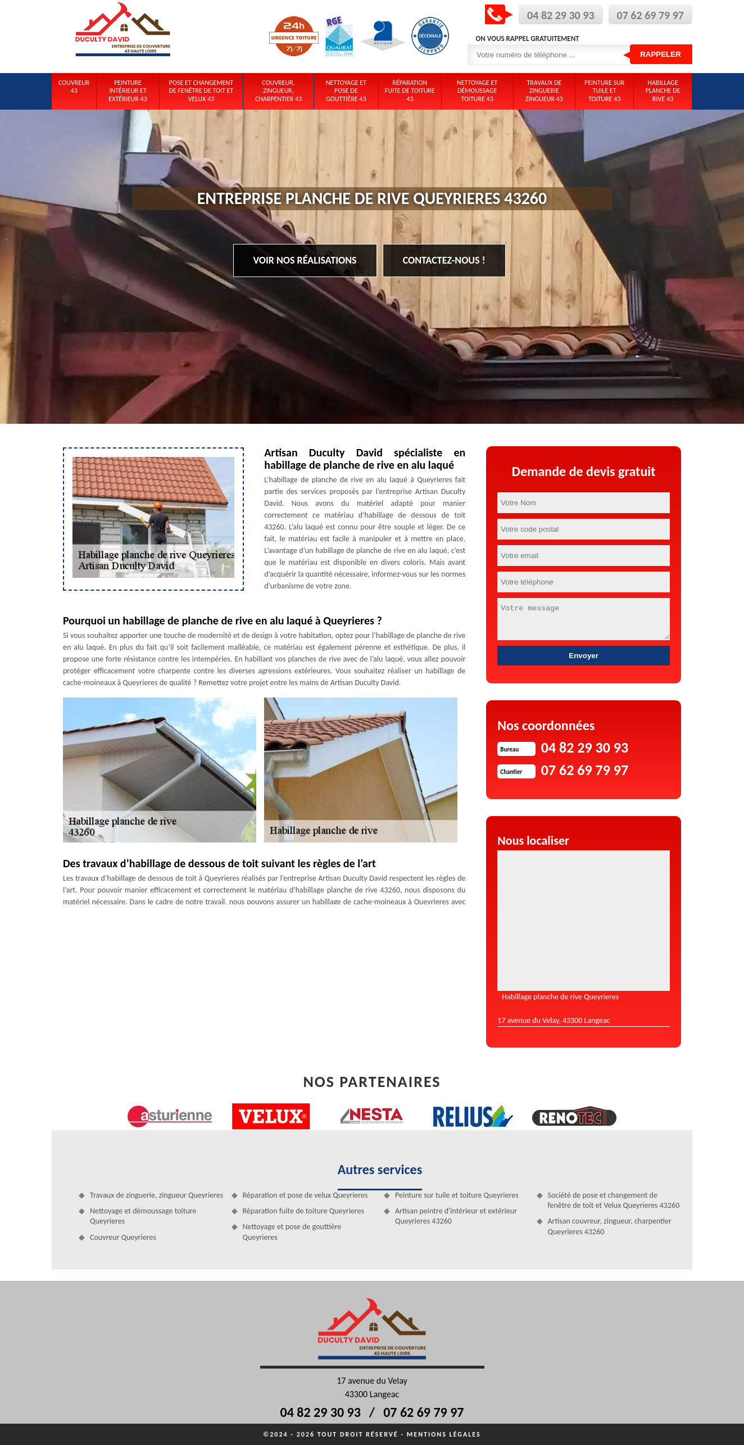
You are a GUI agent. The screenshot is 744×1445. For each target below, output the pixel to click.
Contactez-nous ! (444, 260)
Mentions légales (444, 1434)
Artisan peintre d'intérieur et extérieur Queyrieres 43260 (456, 1216)
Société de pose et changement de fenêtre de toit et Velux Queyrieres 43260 (614, 1200)
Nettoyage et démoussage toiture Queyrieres (143, 1216)
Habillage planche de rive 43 (663, 91)
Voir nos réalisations (305, 260)
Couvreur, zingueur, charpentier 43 (278, 91)
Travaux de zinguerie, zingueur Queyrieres (156, 1195)
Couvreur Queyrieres (123, 1237)
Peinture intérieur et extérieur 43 (127, 91)
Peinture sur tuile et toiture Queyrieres (457, 1195)
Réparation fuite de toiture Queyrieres (303, 1211)
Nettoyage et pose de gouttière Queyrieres (292, 1232)
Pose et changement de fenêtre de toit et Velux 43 (201, 91)
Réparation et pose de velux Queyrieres (305, 1195)
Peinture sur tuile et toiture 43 (604, 91)
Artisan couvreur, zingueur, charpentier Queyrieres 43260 (610, 1226)
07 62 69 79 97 (650, 15)
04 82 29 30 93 (560, 15)
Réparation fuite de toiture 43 (410, 91)
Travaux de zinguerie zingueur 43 (544, 91)
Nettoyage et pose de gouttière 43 (346, 91)
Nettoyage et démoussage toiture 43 (477, 91)
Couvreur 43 (73, 86)
